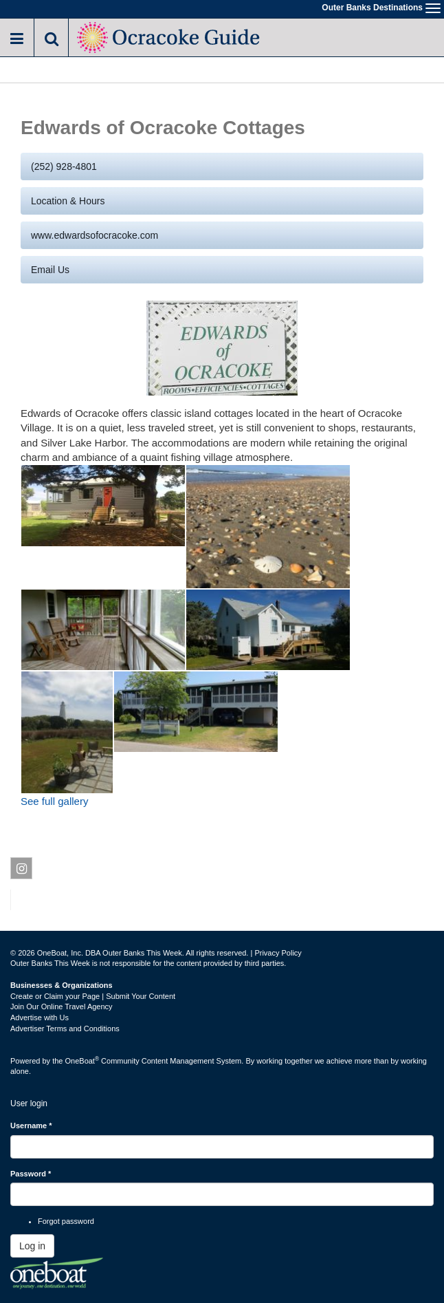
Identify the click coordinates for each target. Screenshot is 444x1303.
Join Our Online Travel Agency (61, 1006)
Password (30, 1174)
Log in (32, 1245)
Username (31, 1125)
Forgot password (66, 1221)
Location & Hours (67, 200)
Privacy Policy (277, 953)
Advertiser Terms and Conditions (65, 1028)
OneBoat (82, 1061)
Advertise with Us (39, 1017)
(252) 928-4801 (64, 166)
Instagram (21, 871)
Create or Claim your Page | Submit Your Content (92, 996)
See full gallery (54, 801)
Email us (50, 269)
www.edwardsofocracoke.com (94, 235)
